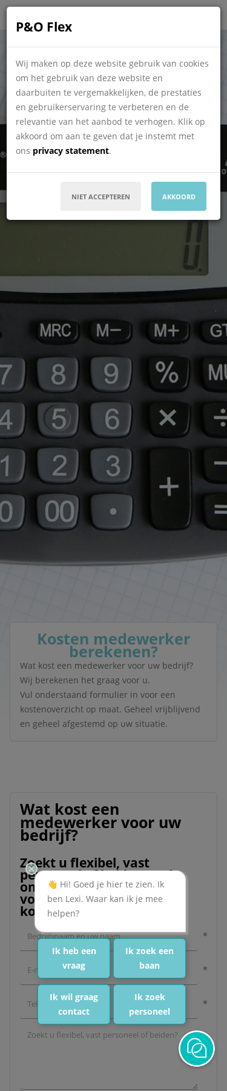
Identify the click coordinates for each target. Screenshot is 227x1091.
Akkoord (179, 196)
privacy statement (71, 150)
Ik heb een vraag (74, 958)
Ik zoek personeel (149, 1004)
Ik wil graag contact (74, 1004)
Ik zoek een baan (149, 958)
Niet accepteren (100, 196)
